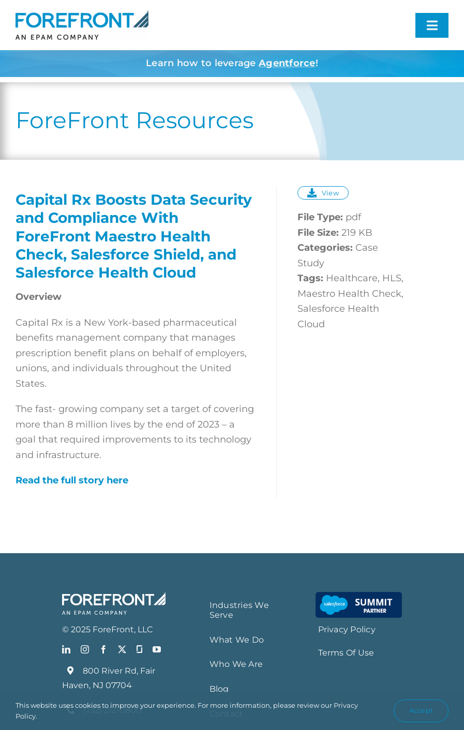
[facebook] (103, 649)
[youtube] (157, 649)
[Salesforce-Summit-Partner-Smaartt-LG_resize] (359, 596)
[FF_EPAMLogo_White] (114, 596)
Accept (421, 710)
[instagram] (85, 649)
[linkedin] (66, 649)
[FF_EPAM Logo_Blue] (82, 15)
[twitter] (122, 649)
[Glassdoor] (139, 649)
